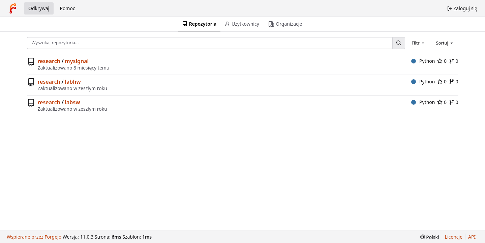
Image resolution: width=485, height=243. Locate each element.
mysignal (77, 61)
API (472, 237)
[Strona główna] (12, 8)
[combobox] (418, 42)
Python (423, 61)
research (49, 61)
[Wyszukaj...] (398, 43)
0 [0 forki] (453, 61)
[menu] (429, 237)
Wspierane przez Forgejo (34, 237)
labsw (72, 102)
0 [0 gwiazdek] (442, 61)
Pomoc (67, 8)
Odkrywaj (38, 8)
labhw (73, 81)
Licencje (453, 237)
